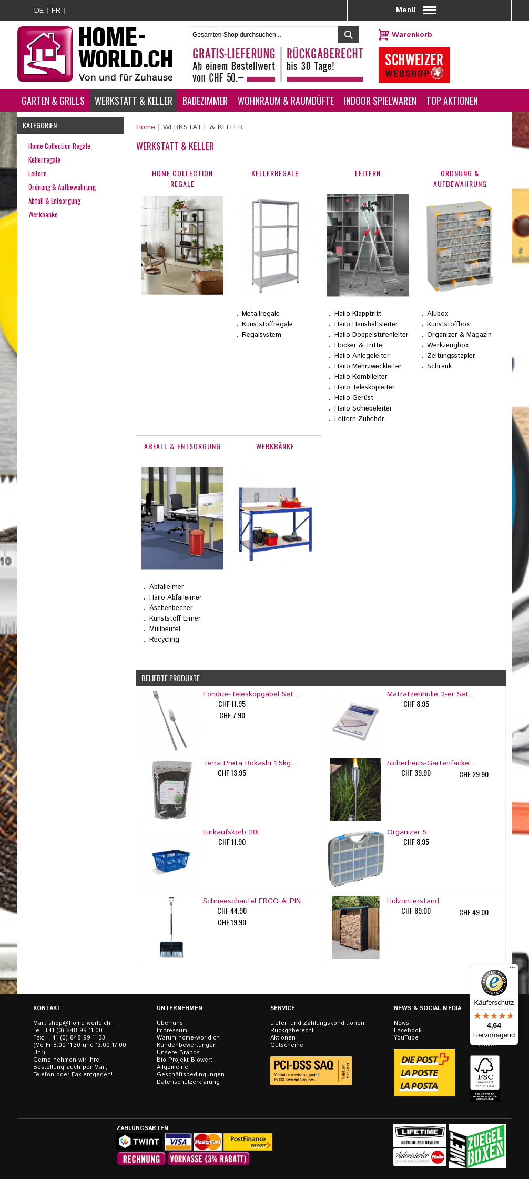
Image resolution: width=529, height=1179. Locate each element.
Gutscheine (286, 1045)
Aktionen (283, 1038)
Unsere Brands (178, 1052)
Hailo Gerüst (353, 398)
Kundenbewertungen (187, 1045)
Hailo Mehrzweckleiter (368, 367)
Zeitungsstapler (451, 356)
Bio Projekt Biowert (184, 1060)
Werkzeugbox (448, 346)
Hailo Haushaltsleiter (366, 324)
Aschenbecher (171, 608)
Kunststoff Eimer (175, 619)
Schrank (439, 367)
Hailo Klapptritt (357, 314)
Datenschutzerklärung (188, 1082)
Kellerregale (44, 159)
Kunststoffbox (448, 324)
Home (145, 127)
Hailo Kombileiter (361, 377)
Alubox (437, 314)
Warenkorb (412, 34)
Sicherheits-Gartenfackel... (432, 763)
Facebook (408, 1030)
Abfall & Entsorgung (54, 200)
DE (39, 10)
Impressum (172, 1030)
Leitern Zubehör (359, 419)
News (401, 1023)
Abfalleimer (166, 587)
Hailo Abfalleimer (175, 598)
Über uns (170, 1023)
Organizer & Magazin (459, 335)
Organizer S (407, 832)
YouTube (406, 1038)
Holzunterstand (413, 901)
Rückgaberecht (292, 1030)
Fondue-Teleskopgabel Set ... (252, 694)
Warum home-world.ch (188, 1038)
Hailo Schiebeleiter (363, 409)
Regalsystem (261, 335)
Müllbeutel (164, 629)
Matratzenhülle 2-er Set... (431, 694)
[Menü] (512, 970)
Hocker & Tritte (358, 346)
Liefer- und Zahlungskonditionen (317, 1023)
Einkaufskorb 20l (231, 832)
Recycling (164, 640)
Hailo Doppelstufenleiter (371, 335)
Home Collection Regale (59, 146)
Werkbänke (43, 214)
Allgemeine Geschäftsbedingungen (191, 1071)
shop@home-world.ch (79, 1023)
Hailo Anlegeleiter (362, 356)
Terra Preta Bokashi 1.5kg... (250, 763)
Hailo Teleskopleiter (364, 388)
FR (56, 10)
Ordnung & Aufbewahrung (62, 187)
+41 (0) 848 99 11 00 (74, 1030)
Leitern (37, 173)
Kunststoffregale (267, 324)
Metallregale (261, 314)
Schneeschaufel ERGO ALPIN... (255, 901)
